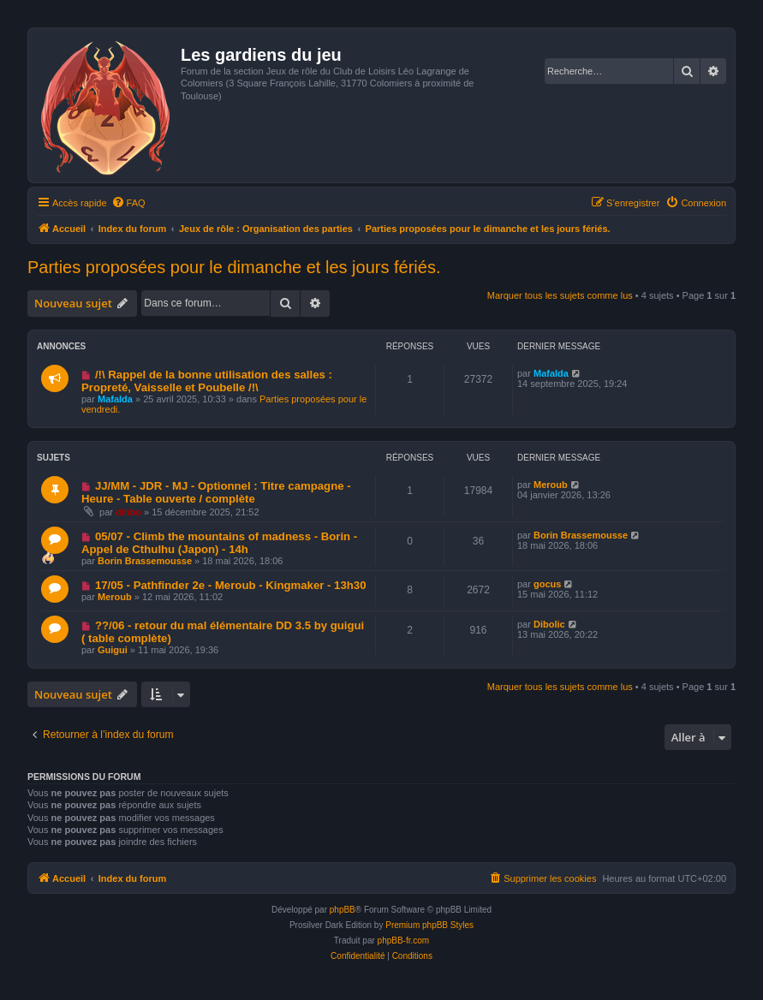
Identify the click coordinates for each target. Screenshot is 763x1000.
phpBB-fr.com (404, 940)
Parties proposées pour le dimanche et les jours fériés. (233, 267)
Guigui (113, 650)
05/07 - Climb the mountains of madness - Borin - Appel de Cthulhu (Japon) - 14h (219, 543)
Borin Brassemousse (145, 561)
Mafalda (115, 399)
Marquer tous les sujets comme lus (560, 295)
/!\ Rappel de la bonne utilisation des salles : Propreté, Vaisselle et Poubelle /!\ (206, 381)
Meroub (551, 484)
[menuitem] (128, 203)
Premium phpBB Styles (429, 925)
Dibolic (549, 624)
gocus (547, 584)
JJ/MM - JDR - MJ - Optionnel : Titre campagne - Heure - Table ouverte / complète (216, 492)
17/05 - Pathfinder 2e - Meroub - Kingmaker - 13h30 (231, 585)
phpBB (342, 909)
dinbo (128, 512)
